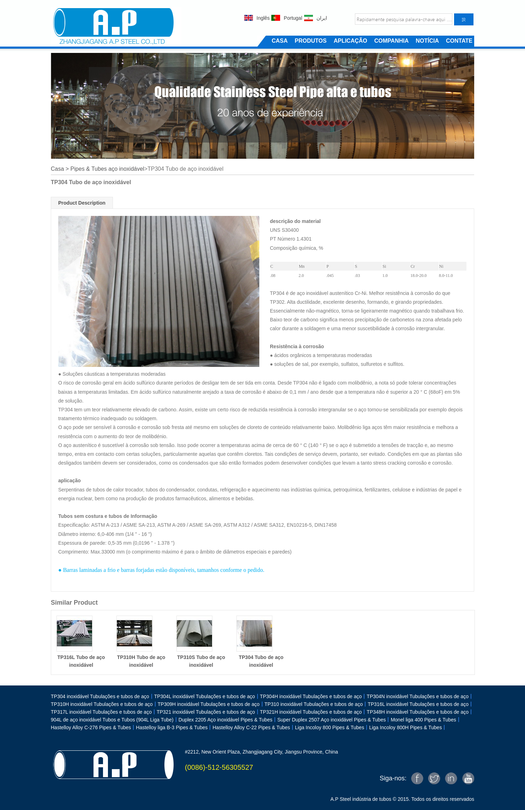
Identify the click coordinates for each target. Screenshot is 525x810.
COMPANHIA (391, 41)
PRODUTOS (310, 41)
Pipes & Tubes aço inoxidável (107, 169)
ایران (321, 18)
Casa (57, 169)
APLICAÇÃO (350, 41)
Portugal (293, 18)
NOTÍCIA (427, 41)
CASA (280, 41)
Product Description (81, 203)
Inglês (263, 18)
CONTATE (459, 41)
